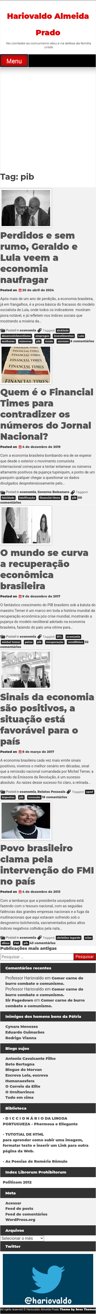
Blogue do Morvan (23, 1069)
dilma (5, 943)
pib (38, 341)
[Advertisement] (48, 118)
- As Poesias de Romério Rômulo (35, 1161)
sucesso (63, 341)
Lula (81, 336)
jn (66, 498)
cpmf (89, 792)
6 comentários (82, 341)
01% (59, 636)
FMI (16, 943)
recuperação (54, 642)
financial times (50, 498)
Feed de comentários (26, 1214)
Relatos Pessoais (51, 792)
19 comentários (54, 797)
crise (88, 937)
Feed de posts (19, 1208)
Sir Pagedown (19, 1000)
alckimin (63, 330)
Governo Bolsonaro (53, 492)
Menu (14, 61)
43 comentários (43, 943)
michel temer (11, 642)
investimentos (63, 336)
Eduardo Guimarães (25, 1032)
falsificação (27, 498)
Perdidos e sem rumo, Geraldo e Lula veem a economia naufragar (39, 257)
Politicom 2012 (17, 1182)
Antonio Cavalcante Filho (30, 1058)
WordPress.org (20, 1219)
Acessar (13, 1203)
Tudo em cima (19, 1097)
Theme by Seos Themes (78, 1309)
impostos (8, 797)
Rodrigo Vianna (20, 1038)
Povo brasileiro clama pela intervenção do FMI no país (47, 865)
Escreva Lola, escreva (26, 1075)
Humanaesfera (20, 1081)
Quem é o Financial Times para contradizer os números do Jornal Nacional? (46, 414)
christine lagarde (69, 937)
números (25, 341)
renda (49, 341)
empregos (42, 336)
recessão (34, 797)
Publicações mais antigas (28, 948)
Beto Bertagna (20, 1064)
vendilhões (75, 642)
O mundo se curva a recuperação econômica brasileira (44, 569)
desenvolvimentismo (16, 336)
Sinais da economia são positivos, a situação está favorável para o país (47, 719)
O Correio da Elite (22, 1086)
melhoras (8, 341)
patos (29, 642)
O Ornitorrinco (19, 1092)
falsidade (8, 498)
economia (28, 330)
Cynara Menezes (21, 1026)
